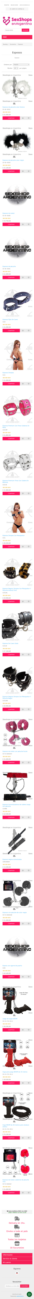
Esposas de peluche (9, 266)
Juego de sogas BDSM (10, 1019)
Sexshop (5, 44)
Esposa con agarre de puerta (12, 965)
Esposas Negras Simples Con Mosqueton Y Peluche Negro (17, 697)
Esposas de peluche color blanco (14, 107)
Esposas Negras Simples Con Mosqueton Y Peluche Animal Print (17, 589)
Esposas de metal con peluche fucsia (15, 751)
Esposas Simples (8, 372)
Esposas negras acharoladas (12, 859)
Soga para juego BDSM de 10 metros (15, 1072)
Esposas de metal (8, 213)
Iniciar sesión (14, 5)
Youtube (17, 1273)
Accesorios (13, 44)
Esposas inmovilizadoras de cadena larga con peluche (16, 805)
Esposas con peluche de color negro (15, 912)
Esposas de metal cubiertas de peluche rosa (16, 1180)
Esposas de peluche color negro (13, 160)
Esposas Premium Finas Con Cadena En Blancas (16, 481)
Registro (6, 5)
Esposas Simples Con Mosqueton (14, 535)
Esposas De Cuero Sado (10, 643)
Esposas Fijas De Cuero (10, 319)
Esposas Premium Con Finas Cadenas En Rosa (16, 426)
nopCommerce (20, 1296)
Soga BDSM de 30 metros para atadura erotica (16, 1126)
